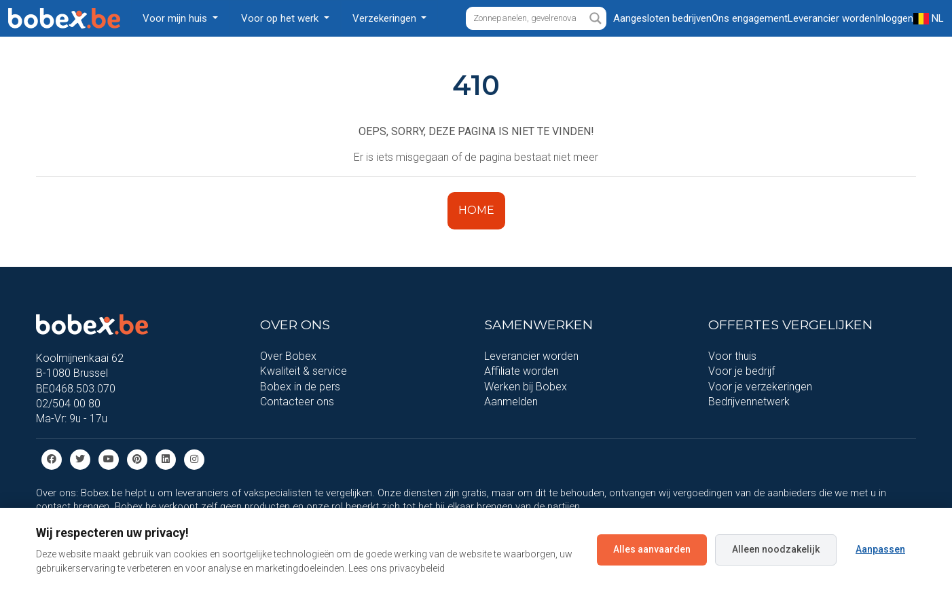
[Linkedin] (165, 458)
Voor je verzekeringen (760, 386)
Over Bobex (288, 356)
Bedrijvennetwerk (749, 401)
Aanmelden (511, 401)
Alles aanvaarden (652, 549)
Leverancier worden (531, 356)
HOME (476, 210)
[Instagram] (194, 458)
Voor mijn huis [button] (176, 18)
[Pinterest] (137, 458)
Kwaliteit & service (303, 371)
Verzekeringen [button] (385, 18)
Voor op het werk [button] (281, 18)
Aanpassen (880, 549)
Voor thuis (732, 356)
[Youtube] (108, 458)
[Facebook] (51, 458)
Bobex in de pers (300, 386)
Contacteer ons (297, 401)
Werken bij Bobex (525, 386)
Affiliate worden (521, 371)
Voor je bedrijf (741, 371)
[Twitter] (80, 458)
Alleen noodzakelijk (776, 549)
